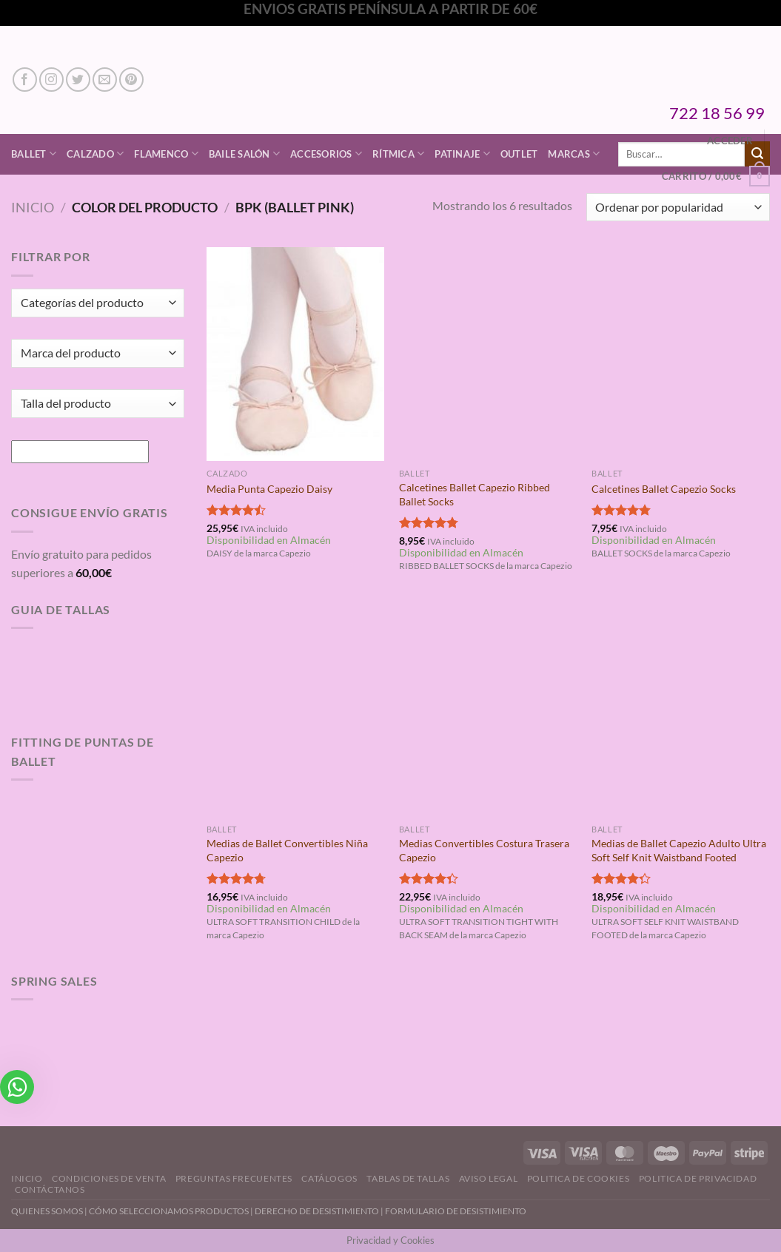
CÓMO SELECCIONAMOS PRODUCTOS (169, 1210)
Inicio (32, 207)
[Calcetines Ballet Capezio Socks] (680, 354)
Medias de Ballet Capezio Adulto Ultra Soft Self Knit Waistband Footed (678, 850)
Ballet (33, 154)
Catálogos (329, 1178)
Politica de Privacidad (698, 1178)
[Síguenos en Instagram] (51, 79)
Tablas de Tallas (407, 1178)
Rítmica (398, 154)
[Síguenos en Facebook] (25, 79)
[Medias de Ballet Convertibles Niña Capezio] (296, 710)
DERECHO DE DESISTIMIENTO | (320, 1210)
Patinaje (462, 154)
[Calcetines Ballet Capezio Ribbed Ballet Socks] (488, 354)
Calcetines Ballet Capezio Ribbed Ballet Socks (474, 494)
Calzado (95, 154)
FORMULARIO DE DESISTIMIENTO (455, 1210)
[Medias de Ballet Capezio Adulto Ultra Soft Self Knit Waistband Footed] (680, 710)
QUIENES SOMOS (47, 1210)
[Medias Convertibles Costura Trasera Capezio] (488, 710)
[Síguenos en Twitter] (78, 79)
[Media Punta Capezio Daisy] (296, 354)
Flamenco (166, 154)
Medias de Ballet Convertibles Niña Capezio (287, 850)
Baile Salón (244, 154)
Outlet (519, 154)
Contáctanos (50, 1189)
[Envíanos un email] (105, 79)
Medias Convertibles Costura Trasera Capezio (484, 850)
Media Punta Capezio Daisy (269, 488)
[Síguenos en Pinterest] (131, 79)
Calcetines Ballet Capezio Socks (663, 488)
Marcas (574, 154)
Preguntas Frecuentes (233, 1178)
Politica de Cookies (578, 1178)
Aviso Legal (488, 1178)
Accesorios (326, 154)
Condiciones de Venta (109, 1178)
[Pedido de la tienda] (678, 207)
